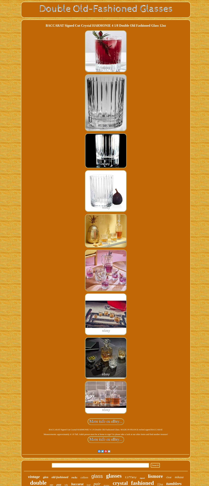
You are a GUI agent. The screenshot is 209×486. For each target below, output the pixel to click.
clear (169, 477)
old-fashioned (60, 477)
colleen (84, 477)
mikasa (179, 477)
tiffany (131, 477)
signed (142, 478)
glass (97, 476)
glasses (113, 476)
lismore (155, 476)
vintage (34, 477)
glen (45, 477)
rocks (74, 477)
